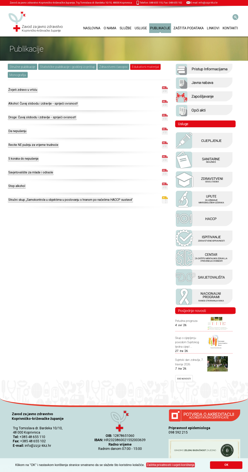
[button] (170, 465)
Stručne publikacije (22, 67)
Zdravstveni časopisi (113, 67)
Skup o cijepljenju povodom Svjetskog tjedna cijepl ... (187, 342)
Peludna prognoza (186, 321)
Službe (125, 28)
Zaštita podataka (188, 28)
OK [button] (226, 465)
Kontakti (230, 28)
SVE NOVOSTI (184, 379)
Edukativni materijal (145, 67)
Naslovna (91, 28)
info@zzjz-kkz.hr (38, 445)
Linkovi (213, 28)
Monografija (17, 75)
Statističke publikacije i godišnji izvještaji (67, 67)
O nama (110, 28)
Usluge (141, 28)
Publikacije (160, 28)
